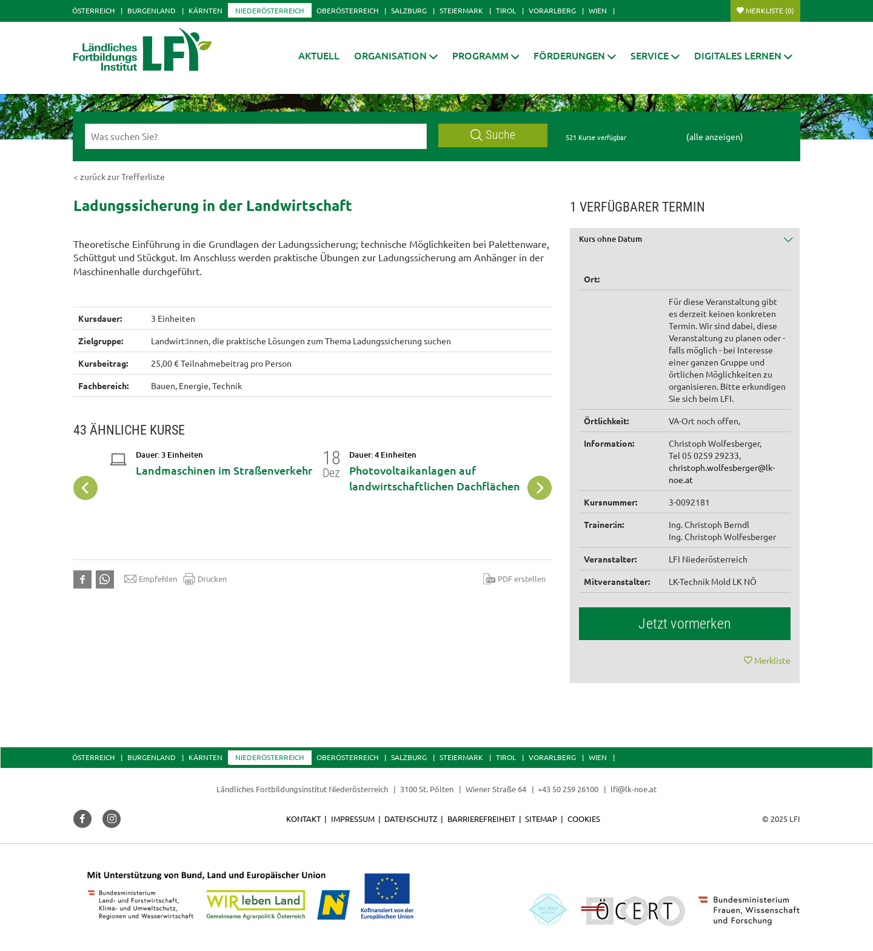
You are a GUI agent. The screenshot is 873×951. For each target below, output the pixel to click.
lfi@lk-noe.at (633, 789)
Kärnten (205, 10)
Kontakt (303, 818)
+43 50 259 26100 (568, 789)
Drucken (205, 579)
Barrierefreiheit (481, 818)
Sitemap (541, 818)
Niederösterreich (269, 10)
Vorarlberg (552, 10)
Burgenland (151, 10)
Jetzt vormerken (684, 623)
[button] (396, 55)
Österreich (93, 10)
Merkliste (770, 10)
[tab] (685, 243)
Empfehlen (150, 579)
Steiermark (461, 10)
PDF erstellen (514, 579)
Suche (492, 135)
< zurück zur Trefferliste (119, 176)
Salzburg (409, 10)
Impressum (353, 818)
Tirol (506, 10)
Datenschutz (410, 818)
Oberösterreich (347, 10)
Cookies (583, 818)
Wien (598, 10)
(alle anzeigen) (714, 136)
